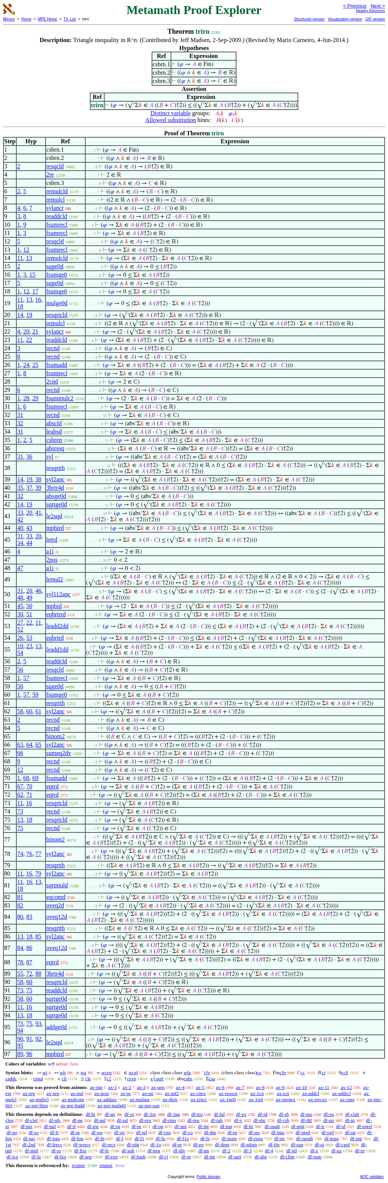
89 (20, 1054)
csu (212, 1078)
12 (26, 249)
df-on (350, 1132)
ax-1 (112, 1087)
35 (20, 487)
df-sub (128, 1150)
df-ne (77, 1120)
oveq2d (55, 905)
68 (26, 778)
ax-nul (76, 1093)
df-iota (53, 1138)
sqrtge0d (56, 504)
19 (29, 315)
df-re (186, 1156)
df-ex (241, 1114)
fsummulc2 (60, 398)
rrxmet (78, 1165)
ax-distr (170, 1099)
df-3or (150, 1114)
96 (29, 1054)
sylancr (55, 208)
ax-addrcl (341, 1093)
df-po (11, 1132)
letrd (51, 539)
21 (35, 331)
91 (29, 1039)
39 (38, 487)
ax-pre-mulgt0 (112, 1105)
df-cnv (164, 1132)
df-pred (303, 1132)
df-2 (226, 1150)
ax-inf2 (172, 1093)
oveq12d (56, 916)
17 (35, 291)
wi (44, 1072)
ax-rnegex (286, 1099)
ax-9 (280, 1087)
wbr (187, 1072)
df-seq (86, 1156)
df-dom (222, 1144)
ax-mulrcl (39, 1099)
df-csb (283, 1120)
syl (49, 456)
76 (29, 854)
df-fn (100, 1138)
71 (29, 794)
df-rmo (169, 1120)
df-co (187, 1132)
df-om (356, 1138)
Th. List (70, 19)
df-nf (263, 1114)
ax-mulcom (73, 1099)
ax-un (147, 1093)
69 (35, 778)
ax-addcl (310, 1093)
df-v (238, 1120)
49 (29, 597)
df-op (158, 1126)
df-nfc (55, 1120)
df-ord (327, 1132)
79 (38, 873)
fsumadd (56, 365)
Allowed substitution (170, 120)
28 (26, 398)
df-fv (205, 1138)
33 (20, 512)
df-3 (248, 1150)
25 (35, 365)
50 (29, 606)
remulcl (55, 199)
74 (20, 854)
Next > (378, 6)
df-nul (50, 1126)
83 (29, 916)
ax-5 (200, 1087)
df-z (314, 1150)
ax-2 (126, 1087)
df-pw (93, 1126)
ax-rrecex (317, 1099)
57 (26, 678)
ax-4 (180, 1087)
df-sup (297, 1144)
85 (38, 936)
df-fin (274, 1144)
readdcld (56, 216)
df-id (340, 1126)
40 (20, 528)
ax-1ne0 (228, 1099)
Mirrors (9, 19)
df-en (198, 1144)
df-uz (336, 1150)
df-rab (217, 1120)
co (259, 1072)
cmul (38, 1078)
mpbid (54, 606)
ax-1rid (256, 1099)
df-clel (31, 1120)
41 (38, 512)
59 (35, 694)
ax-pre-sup (149, 1105)
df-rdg (133, 1144)
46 (38, 591)
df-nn (203, 1150)
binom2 (55, 736)
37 (29, 487)
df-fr (54, 1132)
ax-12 (346, 1087)
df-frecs (54, 1144)
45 (20, 606)
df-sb (284, 1114)
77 (38, 854)
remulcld (57, 191)
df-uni (181, 1126)
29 (35, 398)
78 (20, 962)
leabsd (54, 431)
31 (20, 415)
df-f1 (139, 1138)
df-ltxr (80, 1150)
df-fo (161, 1138)
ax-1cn (257, 1093)
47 (20, 568)
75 (20, 828)
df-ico (12, 1156)
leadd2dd (57, 626)
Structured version (309, 19)
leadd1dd (57, 649)
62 (20, 794)
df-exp (111, 1156)
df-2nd (29, 1144)
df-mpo (331, 1138)
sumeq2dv (58, 753)
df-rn (232, 1132)
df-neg (153, 1150)
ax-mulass (140, 1099)
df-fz (36, 1156)
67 (20, 786)
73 (20, 811)
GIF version (375, 19)
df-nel (100, 1120)
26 (20, 638)
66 (20, 753)
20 (26, 331)
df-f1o (183, 1138)
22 (29, 340)
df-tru (197, 1114)
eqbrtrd (55, 638)
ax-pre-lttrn (36, 1105)
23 (29, 646)
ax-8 (260, 1087)
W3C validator (372, 1177)
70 (29, 786)
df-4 (269, 1150)
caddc (11, 1078)
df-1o (155, 1144)
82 (20, 905)
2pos (52, 559)
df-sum (315, 1156)
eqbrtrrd (56, 614)
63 (20, 744)
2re (50, 174)
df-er (177, 1144)
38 (38, 479)
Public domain (209, 1177)
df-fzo (60, 1156)
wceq (106, 1072)
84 (20, 948)
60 (29, 711)
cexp (131, 1078)
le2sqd (54, 516)
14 (20, 315)
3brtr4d (55, 487)
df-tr (320, 1126)
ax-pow (101, 1093)
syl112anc (58, 594)
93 (38, 1023)
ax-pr (125, 1093)
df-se (75, 1132)
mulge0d (56, 303)
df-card (342, 1144)
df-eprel (364, 1126)
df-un (328, 1120)
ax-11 (323, 1087)
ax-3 (141, 1087)
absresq (55, 448)
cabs (188, 1078)
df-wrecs (82, 1144)
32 (20, 423)
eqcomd (56, 897)
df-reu (194, 1120)
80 (20, 916)
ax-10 (301, 1087)
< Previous (354, 6)
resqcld (55, 166)
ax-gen (157, 1087)
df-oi (319, 1144)
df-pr (136, 1126)
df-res (254, 1132)
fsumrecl (56, 224)
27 (20, 622)
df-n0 (291, 1150)
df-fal (219, 1114)
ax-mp (96, 1087)
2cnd (52, 381)
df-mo (306, 1114)
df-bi (90, 1114)
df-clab (352, 1114)
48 (20, 597)
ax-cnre (347, 1099)
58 (20, 711)
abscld (54, 423)
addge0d (56, 1027)
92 (38, 1039)
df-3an (173, 1114)
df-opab (272, 1126)
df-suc (29, 1138)
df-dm (210, 1132)
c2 (108, 1078)
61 (38, 711)
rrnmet (106, 1165)
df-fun (77, 1138)
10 (20, 646)
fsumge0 (56, 274)
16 (38, 299)
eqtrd (52, 786)
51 (29, 614)
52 (20, 629)
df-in (350, 1120)
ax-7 (240, 1087)
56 (20, 669)
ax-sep (53, 1093)
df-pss (26, 1126)
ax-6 (220, 1087)
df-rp (360, 1150)
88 (38, 973)
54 (20, 653)
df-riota (255, 1138)
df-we (97, 1132)
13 (29, 258)
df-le (104, 1150)
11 (20, 258)
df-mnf (31, 1150)
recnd (53, 348)
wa (83, 1072)
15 (32, 274)
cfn (283, 1072)
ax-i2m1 (199, 1099)
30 (20, 614)
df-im (209, 1156)
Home (26, 19)
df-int (203, 1126)
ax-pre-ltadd (73, 1105)
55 (20, 973)
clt (64, 1078)
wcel (133, 1072)
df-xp (119, 1132)
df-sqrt (234, 1156)
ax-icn (283, 1093)
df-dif (306, 1120)
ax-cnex (198, 1093)
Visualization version (345, 19)
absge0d (56, 496)
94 (20, 1030)
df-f (120, 1138)
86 (29, 948)
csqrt (159, 1078)
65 (38, 744)
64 (29, 744)
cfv (207, 1072)
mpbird (55, 528)
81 (20, 897)
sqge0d (54, 266)
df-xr (56, 1150)
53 (29, 638)
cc (302, 1072)
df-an (110, 1114)
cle (88, 1078)
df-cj (163, 1156)
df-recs (109, 1144)
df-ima (278, 1132)
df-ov (279, 1138)
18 (20, 306)
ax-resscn (228, 1093)
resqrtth (55, 468)
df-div (179, 1150)
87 (29, 962)
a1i (50, 551)
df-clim (287, 1156)
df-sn (115, 1126)
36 (29, 456)
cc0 (344, 1072)
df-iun (226, 1126)
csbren (54, 440)
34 (20, 543)
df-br (248, 1126)
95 (20, 1045)
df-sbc (259, 1120)
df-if (71, 1126)
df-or (129, 1114)
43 (29, 528)
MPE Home (47, 19)
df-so (33, 1132)
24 (26, 365)
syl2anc (55, 479)
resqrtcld (56, 315)
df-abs (261, 1156)
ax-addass (107, 1099)
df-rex (145, 1120)
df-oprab (304, 1138)
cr (323, 1072)
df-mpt (297, 1126)
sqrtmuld (57, 885)
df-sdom (249, 1144)
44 (29, 543)
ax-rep (29, 1093)
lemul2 (54, 579)
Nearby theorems (370, 11)
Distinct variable (170, 113)
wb (63, 1072)
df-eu (329, 1114)
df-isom (229, 1138)
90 (20, 1039)
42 (20, 519)
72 (29, 973)
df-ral (122, 1120)
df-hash (138, 1156)
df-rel (141, 1132)
